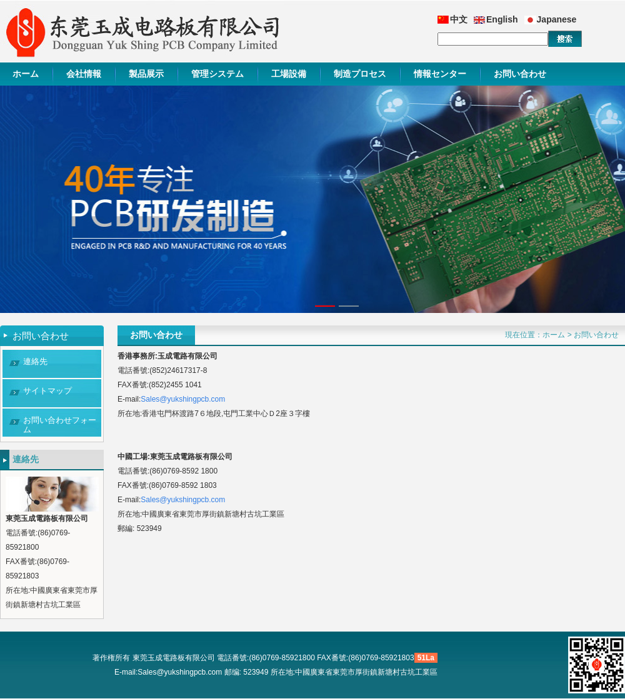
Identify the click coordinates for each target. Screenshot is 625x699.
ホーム (25, 74)
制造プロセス (360, 74)
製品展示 (146, 74)
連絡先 (35, 361)
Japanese (557, 19)
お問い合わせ (520, 74)
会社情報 (83, 74)
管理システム (217, 74)
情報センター (440, 74)
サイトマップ (47, 390)
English (502, 19)
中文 (459, 19)
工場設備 (288, 74)
